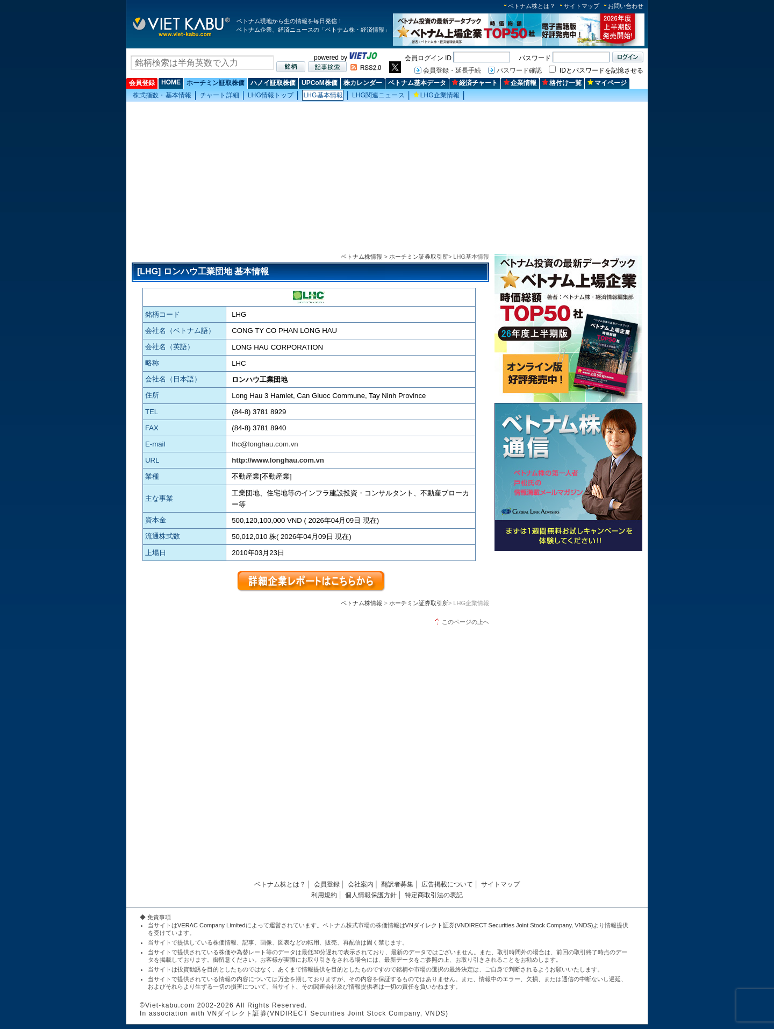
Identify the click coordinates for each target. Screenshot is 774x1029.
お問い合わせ (625, 6)
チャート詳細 (219, 95)
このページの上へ (465, 622)
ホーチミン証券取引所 (418, 256)
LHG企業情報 (436, 95)
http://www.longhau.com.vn (278, 460)
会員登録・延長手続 (452, 70)
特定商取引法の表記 (434, 895)
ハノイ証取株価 (273, 83)
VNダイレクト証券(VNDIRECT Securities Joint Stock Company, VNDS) (499, 925)
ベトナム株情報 (361, 256)
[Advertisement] (387, 178)
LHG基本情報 (323, 95)
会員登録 (142, 83)
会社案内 (361, 884)
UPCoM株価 (320, 83)
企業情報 (520, 83)
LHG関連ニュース (378, 95)
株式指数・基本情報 (162, 95)
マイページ (607, 83)
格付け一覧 (562, 83)
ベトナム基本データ (417, 83)
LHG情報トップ (271, 95)
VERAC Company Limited (211, 925)
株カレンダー (362, 83)
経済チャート (475, 83)
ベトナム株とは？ (531, 6)
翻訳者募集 (397, 884)
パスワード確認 (519, 70)
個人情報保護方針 (371, 895)
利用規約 (324, 895)
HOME (171, 82)
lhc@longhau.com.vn (265, 444)
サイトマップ (581, 6)
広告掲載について (447, 884)
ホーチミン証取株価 (216, 83)
